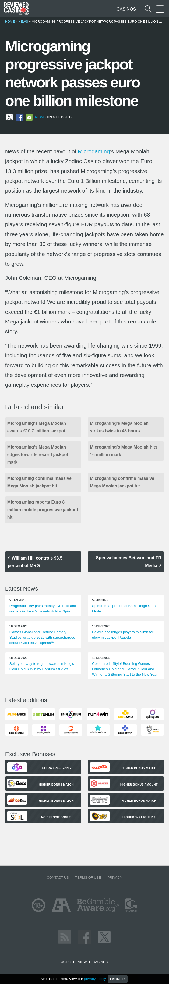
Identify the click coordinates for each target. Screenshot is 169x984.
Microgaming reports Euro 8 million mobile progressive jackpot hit (42, 510)
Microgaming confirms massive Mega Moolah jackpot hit (39, 482)
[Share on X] (9, 117)
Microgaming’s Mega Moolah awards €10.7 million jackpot (36, 427)
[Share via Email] (29, 117)
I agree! (117, 979)
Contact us (58, 877)
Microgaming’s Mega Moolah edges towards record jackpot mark (37, 454)
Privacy (114, 877)
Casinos (126, 9)
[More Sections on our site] (160, 9)
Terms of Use (88, 877)
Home (10, 21)
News (23, 21)
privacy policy (94, 979)
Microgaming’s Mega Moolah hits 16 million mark (123, 451)
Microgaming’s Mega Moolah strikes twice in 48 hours (119, 427)
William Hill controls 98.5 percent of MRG (35, 562)
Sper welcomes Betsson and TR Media (128, 561)
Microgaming (94, 151)
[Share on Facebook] (19, 117)
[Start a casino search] (148, 9)
